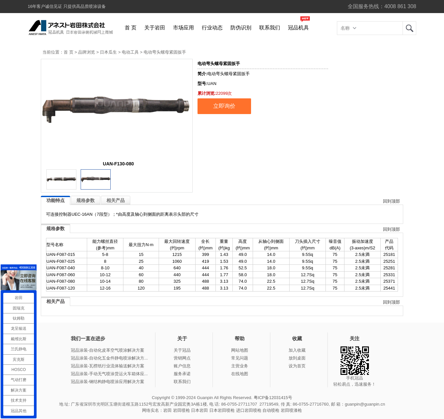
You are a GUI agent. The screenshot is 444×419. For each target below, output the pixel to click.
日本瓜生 (108, 52)
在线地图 (239, 373)
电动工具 (130, 52)
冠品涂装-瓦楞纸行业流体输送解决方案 (107, 365)
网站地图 (239, 350)
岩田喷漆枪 (291, 410)
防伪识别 (240, 27)
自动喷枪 (270, 410)
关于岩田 (154, 27)
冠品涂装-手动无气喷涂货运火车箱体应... (109, 373)
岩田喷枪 (181, 410)
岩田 (409, 28)
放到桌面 (297, 358)
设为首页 (297, 365)
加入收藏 (297, 350)
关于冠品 (182, 350)
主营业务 (239, 365)
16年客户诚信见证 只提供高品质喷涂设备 (67, 6)
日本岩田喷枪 (222, 410)
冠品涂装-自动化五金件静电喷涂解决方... (109, 358)
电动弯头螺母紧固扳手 (165, 52)
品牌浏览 (86, 52)
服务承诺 (182, 373)
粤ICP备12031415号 (273, 397)
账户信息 (182, 365)
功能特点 (55, 200)
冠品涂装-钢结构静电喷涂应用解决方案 (107, 381)
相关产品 (115, 200)
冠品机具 (298, 27)
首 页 (130, 27)
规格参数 (85, 200)
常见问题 (239, 358)
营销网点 (182, 358)
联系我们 (269, 27)
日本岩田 (199, 410)
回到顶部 (391, 201)
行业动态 (212, 27)
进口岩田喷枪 (249, 410)
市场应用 (183, 27)
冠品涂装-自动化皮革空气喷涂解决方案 (107, 350)
